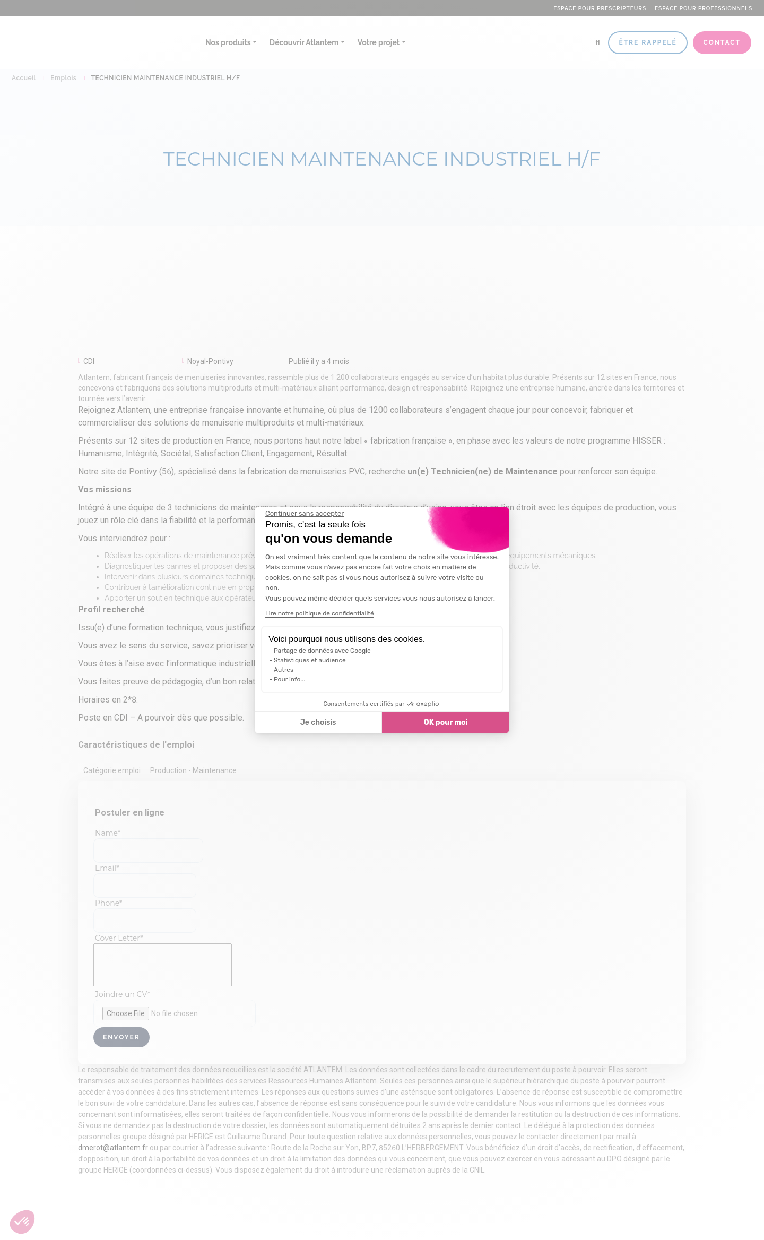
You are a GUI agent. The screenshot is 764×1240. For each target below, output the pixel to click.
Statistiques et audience (310, 660)
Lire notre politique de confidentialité (319, 613)
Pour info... (289, 679)
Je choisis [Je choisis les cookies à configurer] (318, 722)
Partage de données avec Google (322, 650)
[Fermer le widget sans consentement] (304, 513)
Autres (283, 669)
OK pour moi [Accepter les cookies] (446, 722)
